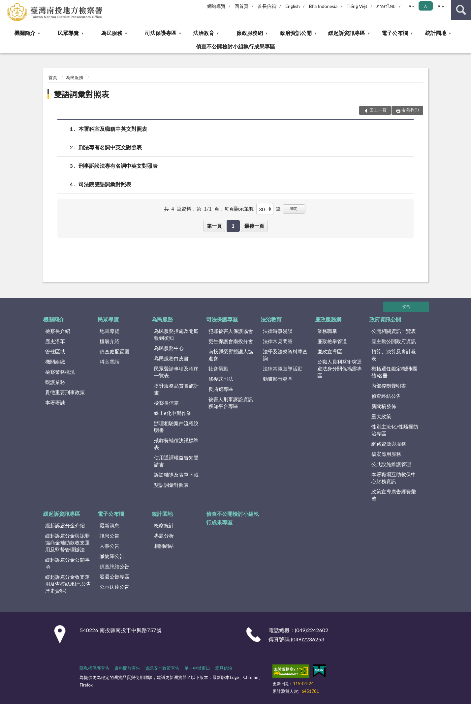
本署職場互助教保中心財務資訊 (393, 477)
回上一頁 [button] (378, 110)
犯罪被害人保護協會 (230, 331)
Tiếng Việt (357, 6)
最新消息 (109, 525)
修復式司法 (220, 379)
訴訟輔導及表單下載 (176, 475)
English (292, 6)
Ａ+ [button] (440, 6)
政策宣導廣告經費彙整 (393, 494)
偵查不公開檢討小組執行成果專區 (235, 46)
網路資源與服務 (388, 444)
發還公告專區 (114, 576)
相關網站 (164, 546)
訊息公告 (109, 536)
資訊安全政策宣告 (162, 668)
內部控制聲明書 (388, 386)
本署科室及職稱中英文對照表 (112, 128)
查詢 (461, 10)
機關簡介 (24, 33)
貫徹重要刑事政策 (65, 392)
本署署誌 (55, 402)
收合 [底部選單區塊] (406, 306)
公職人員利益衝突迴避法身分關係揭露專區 (339, 368)
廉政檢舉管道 (332, 341)
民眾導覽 (68, 33)
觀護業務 (55, 382)
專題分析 (164, 536)
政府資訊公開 (296, 33)
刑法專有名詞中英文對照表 (110, 147)
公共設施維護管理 (391, 464)
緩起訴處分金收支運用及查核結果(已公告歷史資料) (68, 584)
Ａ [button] (425, 6)
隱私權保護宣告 (94, 668)
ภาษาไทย (385, 6)
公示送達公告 (114, 587)
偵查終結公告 (386, 396)
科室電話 (109, 362)
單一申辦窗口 (197, 668)
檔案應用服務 (386, 454)
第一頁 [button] (214, 226)
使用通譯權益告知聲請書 (176, 461)
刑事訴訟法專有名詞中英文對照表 (118, 165)
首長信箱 (267, 6)
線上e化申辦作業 (172, 413)
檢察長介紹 (57, 331)
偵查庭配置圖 (114, 351)
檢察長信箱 (166, 403)
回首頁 (241, 6)
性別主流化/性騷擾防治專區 (394, 430)
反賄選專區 (220, 389)
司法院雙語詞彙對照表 (104, 184)
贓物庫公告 (112, 556)
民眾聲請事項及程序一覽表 (176, 372)
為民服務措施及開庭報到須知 (176, 334)
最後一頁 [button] (254, 226)
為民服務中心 (169, 348)
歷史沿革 (55, 341)
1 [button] (233, 226)
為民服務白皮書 (171, 358)
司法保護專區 (160, 33)
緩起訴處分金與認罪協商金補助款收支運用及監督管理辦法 (67, 542)
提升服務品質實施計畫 (176, 389)
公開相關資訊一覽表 (393, 331)
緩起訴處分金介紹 (65, 525)
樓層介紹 (109, 341)
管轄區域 (55, 351)
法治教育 (203, 33)
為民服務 (111, 33)
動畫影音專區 (278, 379)
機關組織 (55, 362)
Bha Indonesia (323, 6)
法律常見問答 (278, 341)
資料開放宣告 (127, 668)
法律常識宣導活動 (282, 368)
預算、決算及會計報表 (393, 354)
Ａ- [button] (411, 6)
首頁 (52, 77)
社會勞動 (218, 368)
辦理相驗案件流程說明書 (176, 426)
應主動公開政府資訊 (393, 341)
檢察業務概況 (60, 372)
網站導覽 (216, 6)
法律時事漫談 (278, 331)
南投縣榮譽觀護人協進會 (230, 354)
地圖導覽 (109, 331)
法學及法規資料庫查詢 (285, 354)
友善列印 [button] (410, 110)
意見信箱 (223, 668)
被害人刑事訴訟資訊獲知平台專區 (230, 402)
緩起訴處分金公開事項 (67, 563)
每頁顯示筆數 (239, 209)
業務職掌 (327, 331)
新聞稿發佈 (383, 406)
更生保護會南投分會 (230, 341)
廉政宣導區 (329, 351)
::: (5, 5)
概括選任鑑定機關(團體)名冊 (394, 372)
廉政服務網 (249, 33)
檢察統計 (164, 525)
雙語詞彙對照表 (81, 94)
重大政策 (381, 416)
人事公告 (109, 546)
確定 (294, 208)
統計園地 (435, 33)
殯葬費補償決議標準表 (176, 443)
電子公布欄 (395, 33)
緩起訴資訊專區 (346, 33)
